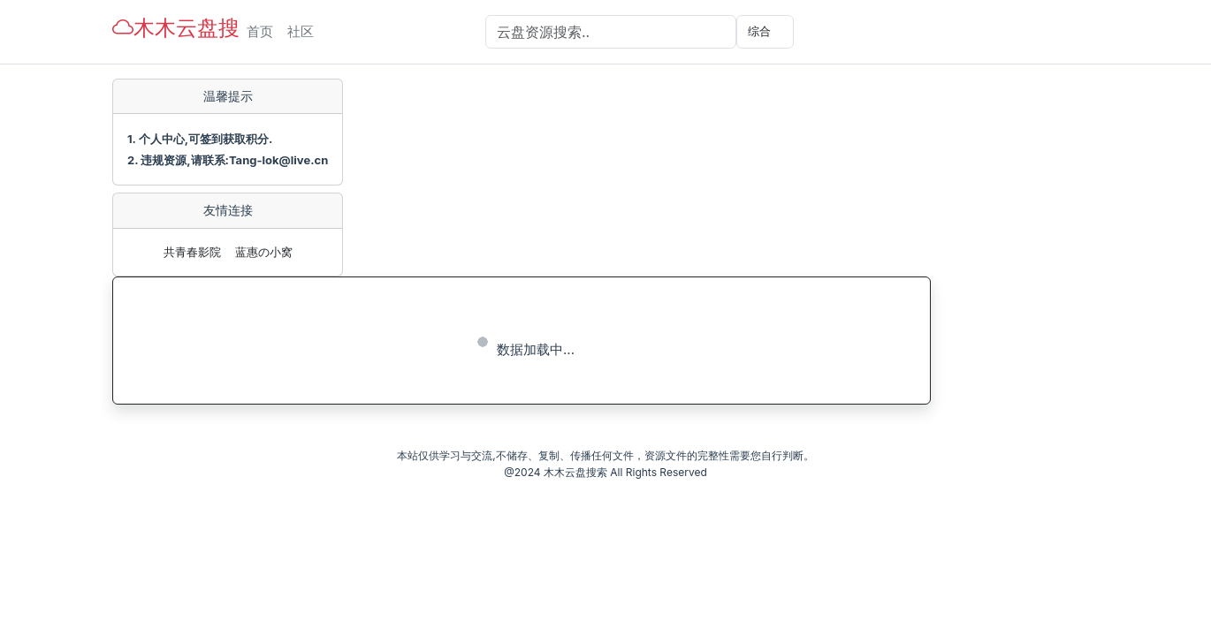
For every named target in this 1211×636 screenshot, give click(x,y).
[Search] (610, 32)
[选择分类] (765, 32)
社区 (300, 31)
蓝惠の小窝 (264, 252)
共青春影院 (192, 252)
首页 (260, 31)
